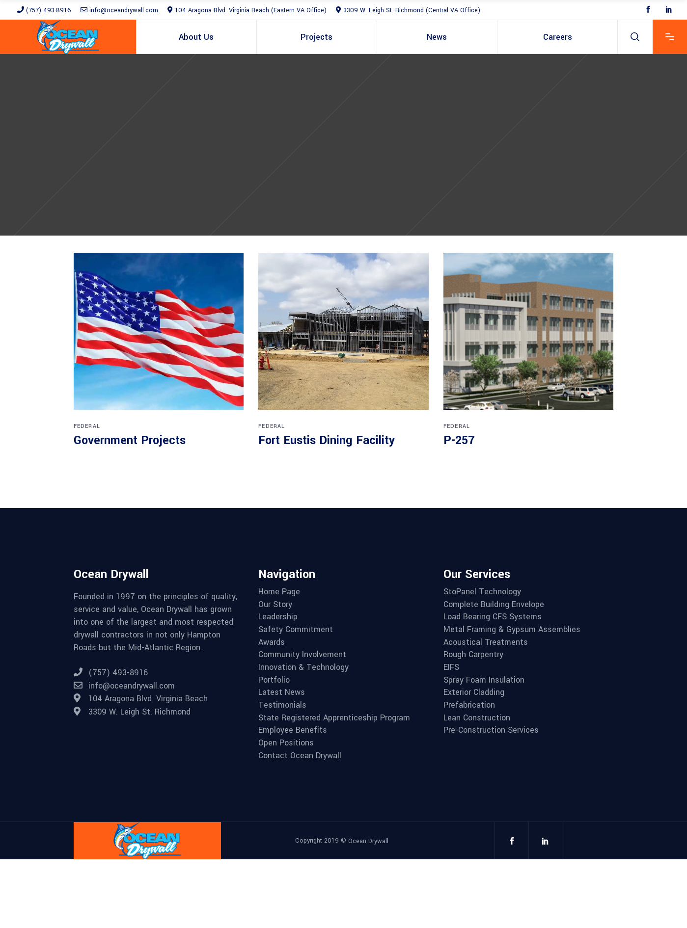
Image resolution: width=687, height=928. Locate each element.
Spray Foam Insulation (483, 680)
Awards (271, 642)
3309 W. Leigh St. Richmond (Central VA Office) (408, 10)
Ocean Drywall (368, 840)
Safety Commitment (295, 630)
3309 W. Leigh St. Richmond (132, 711)
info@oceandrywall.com (119, 10)
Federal (87, 426)
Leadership (278, 617)
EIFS (451, 667)
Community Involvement (302, 655)
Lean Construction (476, 718)
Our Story (275, 605)
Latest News (281, 692)
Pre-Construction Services (491, 730)
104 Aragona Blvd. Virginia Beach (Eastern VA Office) (247, 10)
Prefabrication (469, 705)
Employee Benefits (292, 730)
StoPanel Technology (482, 592)
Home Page (279, 592)
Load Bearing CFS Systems (492, 617)
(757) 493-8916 (44, 10)
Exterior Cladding (473, 692)
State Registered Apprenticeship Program (334, 718)
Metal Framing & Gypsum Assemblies (511, 630)
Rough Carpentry (473, 655)
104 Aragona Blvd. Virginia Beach (141, 698)
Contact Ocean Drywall (299, 756)
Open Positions (286, 743)
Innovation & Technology (303, 667)
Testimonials (282, 705)
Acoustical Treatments (485, 642)
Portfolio (274, 680)
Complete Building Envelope (493, 605)
